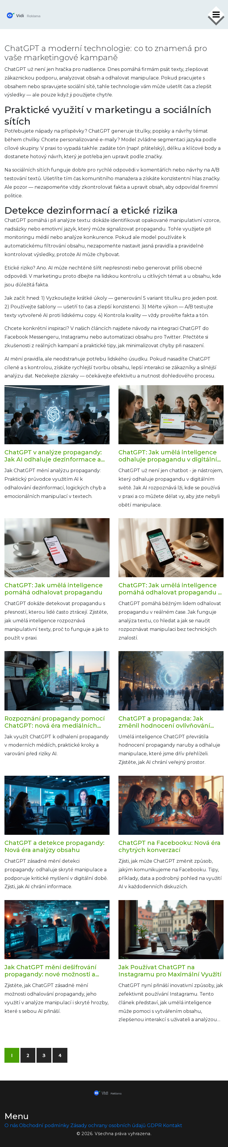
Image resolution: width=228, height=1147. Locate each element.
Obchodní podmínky (44, 1125)
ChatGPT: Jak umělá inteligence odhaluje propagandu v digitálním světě (171, 456)
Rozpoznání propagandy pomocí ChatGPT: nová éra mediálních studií (54, 722)
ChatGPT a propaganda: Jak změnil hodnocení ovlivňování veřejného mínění (164, 722)
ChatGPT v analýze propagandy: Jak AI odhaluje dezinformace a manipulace (53, 456)
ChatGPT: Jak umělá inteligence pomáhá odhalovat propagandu (53, 589)
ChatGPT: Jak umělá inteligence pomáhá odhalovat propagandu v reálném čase (169, 589)
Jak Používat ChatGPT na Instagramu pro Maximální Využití (169, 971)
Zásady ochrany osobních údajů (108, 1125)
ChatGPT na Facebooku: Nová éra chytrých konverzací (169, 846)
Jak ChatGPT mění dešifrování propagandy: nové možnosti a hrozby (50, 971)
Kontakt (172, 1125)
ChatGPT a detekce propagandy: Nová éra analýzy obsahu (54, 846)
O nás (11, 1125)
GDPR (154, 1125)
